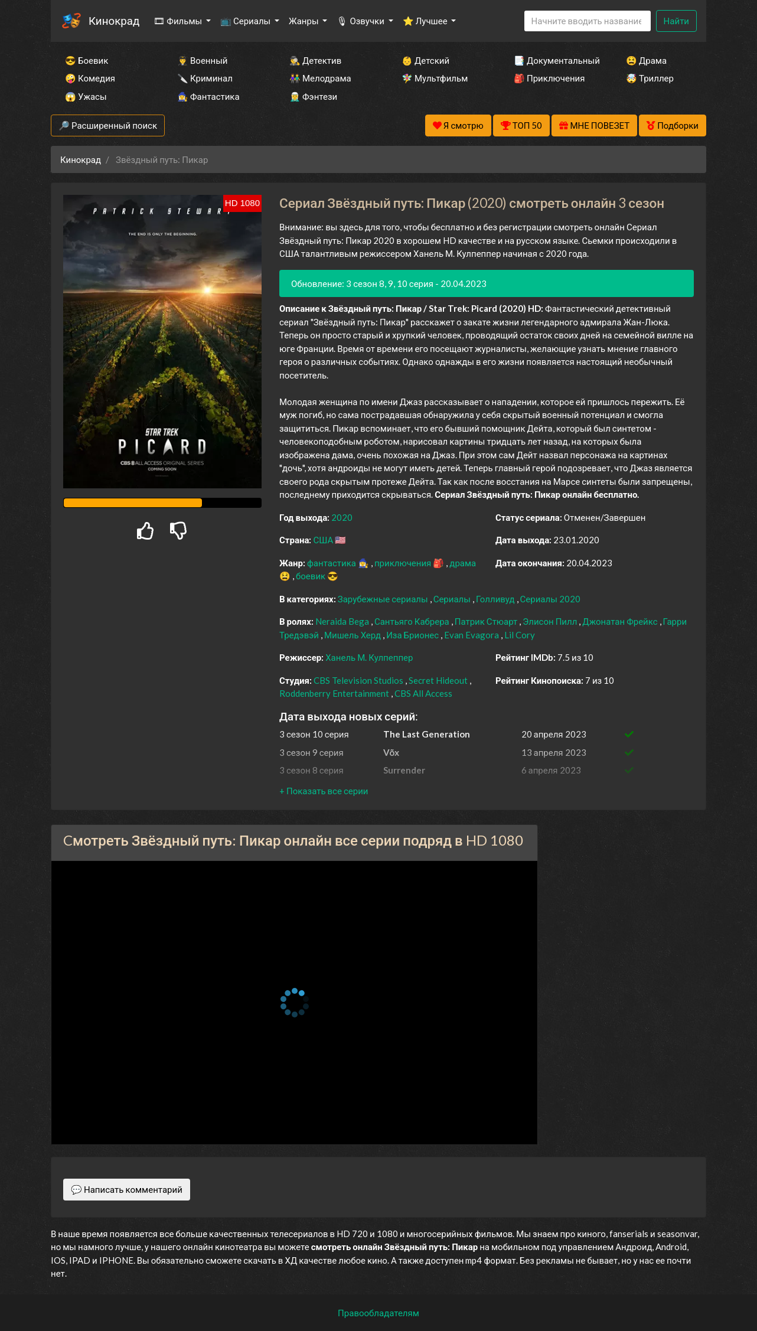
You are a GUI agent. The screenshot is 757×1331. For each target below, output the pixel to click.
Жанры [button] (305, 20)
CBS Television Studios (359, 680)
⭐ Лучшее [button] (426, 20)
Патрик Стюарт (487, 621)
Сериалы (452, 598)
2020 (342, 517)
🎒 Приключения (549, 78)
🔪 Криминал (205, 78)
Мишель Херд (353, 634)
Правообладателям (378, 1312)
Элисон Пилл (551, 621)
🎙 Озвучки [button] (361, 20)
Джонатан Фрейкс (620, 621)
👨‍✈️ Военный (202, 60)
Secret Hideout (439, 680)
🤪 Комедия (90, 78)
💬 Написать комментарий (126, 1189)
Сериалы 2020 (550, 598)
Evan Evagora (472, 634)
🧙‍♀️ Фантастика (208, 96)
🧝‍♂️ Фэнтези (313, 96)
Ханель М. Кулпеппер (369, 657)
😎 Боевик (86, 60)
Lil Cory (519, 634)
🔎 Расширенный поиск (107, 125)
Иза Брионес (413, 634)
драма (462, 562)
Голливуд (496, 598)
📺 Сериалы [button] (246, 20)
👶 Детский (425, 60)
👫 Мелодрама (320, 78)
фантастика (332, 562)
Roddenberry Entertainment (335, 693)
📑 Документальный (554, 60)
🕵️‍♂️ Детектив (315, 60)
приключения (403, 562)
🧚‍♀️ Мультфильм (435, 78)
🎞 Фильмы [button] (179, 20)
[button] (323, 790)
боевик (311, 575)
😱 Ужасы (86, 96)
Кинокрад (114, 20)
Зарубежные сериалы (384, 598)
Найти (676, 20)
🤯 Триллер (650, 78)
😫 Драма (646, 60)
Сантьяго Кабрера (412, 621)
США (324, 539)
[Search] (587, 21)
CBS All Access (423, 693)
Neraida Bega (343, 621)
